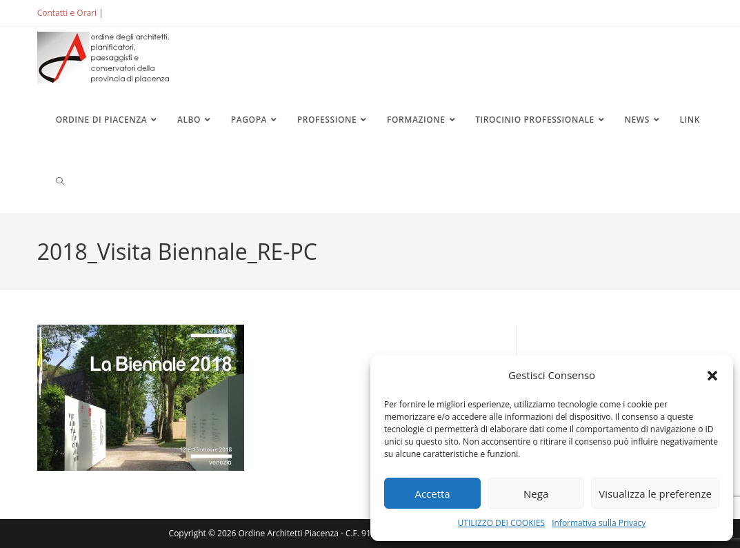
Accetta (432, 493)
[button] (712, 376)
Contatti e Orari (67, 13)
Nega (535, 493)
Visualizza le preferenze (655, 493)
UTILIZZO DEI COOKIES (502, 523)
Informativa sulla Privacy (599, 523)
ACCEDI (128, 13)
